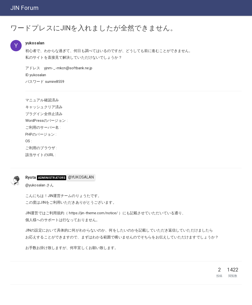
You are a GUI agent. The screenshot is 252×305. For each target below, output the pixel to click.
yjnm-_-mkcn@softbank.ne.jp (68, 68)
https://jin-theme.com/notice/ (93, 213)
